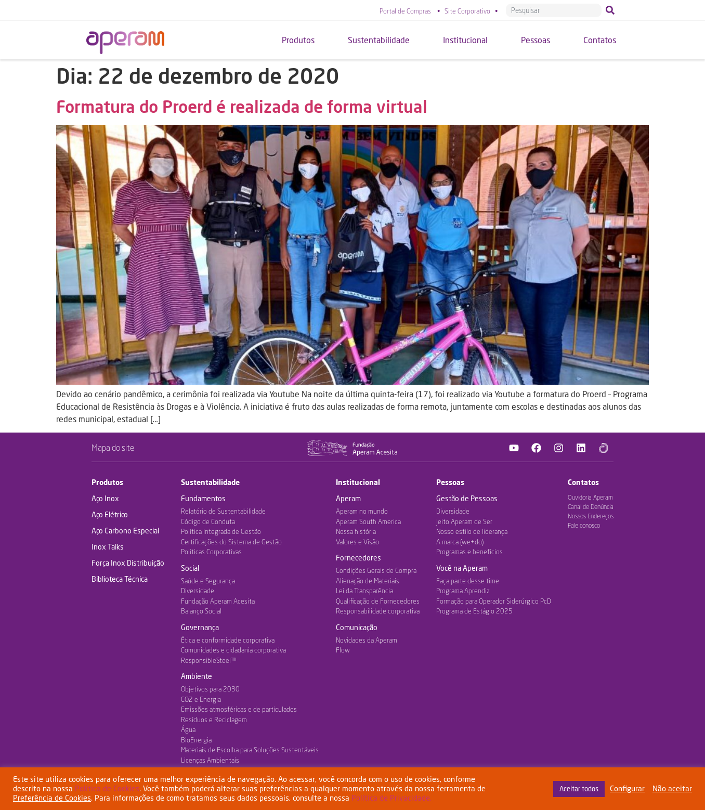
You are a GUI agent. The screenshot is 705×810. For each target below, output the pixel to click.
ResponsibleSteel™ (208, 660)
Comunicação (356, 627)
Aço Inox (105, 498)
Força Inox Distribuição (128, 562)
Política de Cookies (107, 788)
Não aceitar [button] (672, 788)
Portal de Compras (405, 11)
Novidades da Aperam (366, 640)
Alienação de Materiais (367, 581)
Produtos (107, 482)
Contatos (583, 482)
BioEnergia (196, 740)
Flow (343, 650)
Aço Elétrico (110, 514)
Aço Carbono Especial (125, 530)
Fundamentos (203, 498)
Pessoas (450, 482)
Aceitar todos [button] (578, 789)
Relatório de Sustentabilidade (223, 511)
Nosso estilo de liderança (471, 531)
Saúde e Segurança (208, 581)
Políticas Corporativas (211, 551)
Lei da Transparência (364, 590)
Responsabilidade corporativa (378, 611)
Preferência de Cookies (52, 797)
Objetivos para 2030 (210, 689)
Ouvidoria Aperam (590, 497)
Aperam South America (368, 521)
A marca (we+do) (460, 542)
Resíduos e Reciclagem (214, 719)
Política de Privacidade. (391, 797)
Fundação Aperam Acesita (218, 601)
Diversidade (197, 590)
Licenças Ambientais (210, 760)
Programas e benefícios (469, 551)
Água (188, 729)
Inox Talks (108, 546)
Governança (200, 627)
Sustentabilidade (210, 482)
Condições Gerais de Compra (376, 570)
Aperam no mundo (362, 511)
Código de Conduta (208, 521)
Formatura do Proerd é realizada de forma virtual (241, 106)
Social (190, 568)
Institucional (358, 482)
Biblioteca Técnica (120, 578)
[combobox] (554, 10)
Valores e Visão (357, 542)
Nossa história (356, 531)
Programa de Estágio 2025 (474, 611)
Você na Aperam (462, 568)
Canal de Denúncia (590, 507)
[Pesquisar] (612, 10)
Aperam (348, 498)
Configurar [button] (627, 788)
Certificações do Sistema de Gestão (231, 542)
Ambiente (196, 676)
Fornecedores (358, 557)
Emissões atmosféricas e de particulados (239, 709)
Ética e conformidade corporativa (228, 640)
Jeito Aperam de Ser (464, 521)
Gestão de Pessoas (467, 498)
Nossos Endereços (590, 516)
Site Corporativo (467, 11)
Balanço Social (201, 611)
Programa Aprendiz (463, 590)
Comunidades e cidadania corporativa (233, 650)
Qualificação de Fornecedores (378, 601)
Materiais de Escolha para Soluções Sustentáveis (250, 750)
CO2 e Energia (201, 699)
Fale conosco (584, 525)
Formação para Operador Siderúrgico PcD (493, 601)
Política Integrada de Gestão (221, 531)
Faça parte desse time (467, 581)
